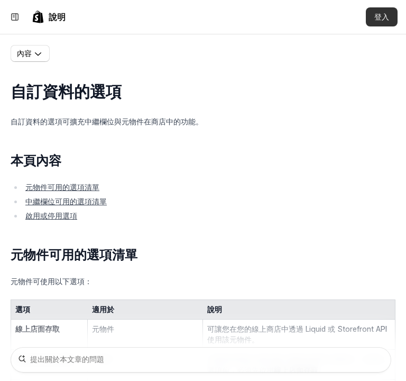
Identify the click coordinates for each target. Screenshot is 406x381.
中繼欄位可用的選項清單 (66, 201)
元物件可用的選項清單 (62, 187)
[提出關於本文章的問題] (201, 360)
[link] (49, 17)
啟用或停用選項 (51, 215)
